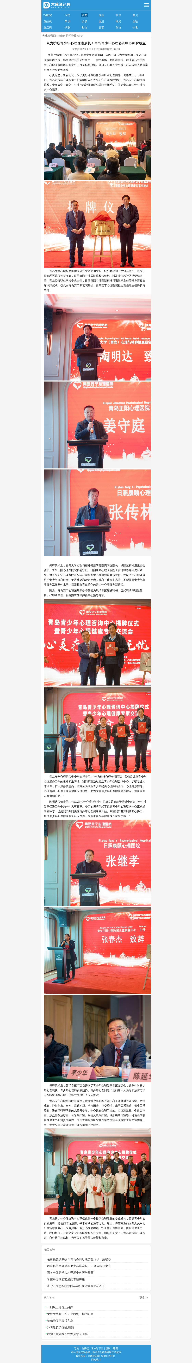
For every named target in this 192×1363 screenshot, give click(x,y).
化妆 (118, 27)
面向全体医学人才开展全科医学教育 (70, 1273)
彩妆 (84, 27)
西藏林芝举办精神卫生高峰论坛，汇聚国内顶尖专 (79, 1266)
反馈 (108, 1348)
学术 (118, 15)
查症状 (48, 21)
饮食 (135, 27)
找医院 (48, 15)
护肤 (67, 27)
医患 (101, 21)
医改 (135, 21)
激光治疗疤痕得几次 (60, 1321)
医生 (101, 15)
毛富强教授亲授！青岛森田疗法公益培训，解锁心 (79, 1259)
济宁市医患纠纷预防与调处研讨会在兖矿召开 (76, 1286)
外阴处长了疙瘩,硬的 (60, 1327)
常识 (67, 21)
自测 (135, 15)
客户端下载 (97, 1348)
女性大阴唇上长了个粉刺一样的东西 (70, 1314)
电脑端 (85, 1348)
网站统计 (96, 1359)
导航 (76, 1348)
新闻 (84, 15)
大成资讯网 (49, 36)
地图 (115, 1348)
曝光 (118, 21)
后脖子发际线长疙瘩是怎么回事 (67, 1334)
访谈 (84, 21)
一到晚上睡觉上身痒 (60, 1307)
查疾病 (48, 27)
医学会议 (71, 36)
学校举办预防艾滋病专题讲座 (66, 1279)
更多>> (143, 1297)
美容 (101, 27)
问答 (67, 15)
